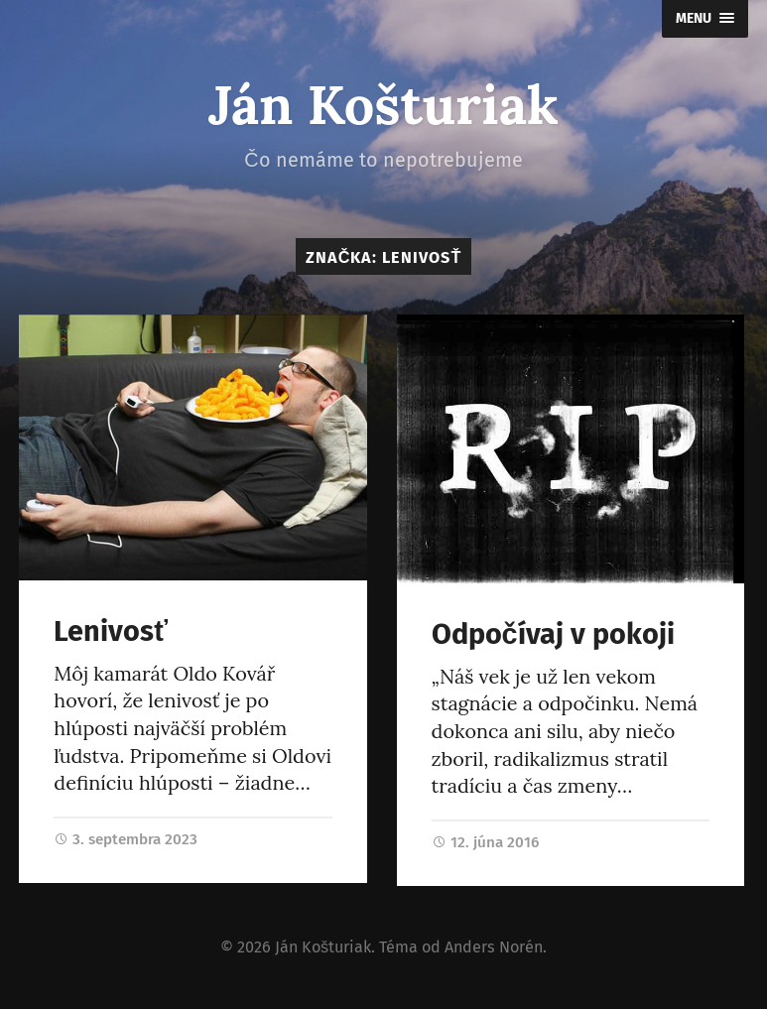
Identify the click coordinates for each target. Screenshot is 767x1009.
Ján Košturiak (383, 104)
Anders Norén (494, 947)
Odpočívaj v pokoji (553, 634)
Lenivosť (111, 631)
